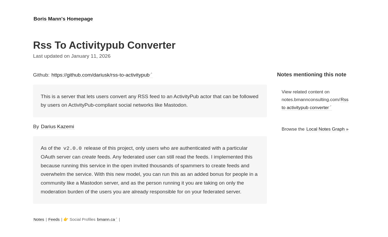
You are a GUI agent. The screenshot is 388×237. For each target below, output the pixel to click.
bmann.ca (106, 219)
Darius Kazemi (57, 126)
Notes (39, 219)
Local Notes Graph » (327, 129)
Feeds (54, 219)
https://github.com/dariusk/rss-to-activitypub (100, 75)
